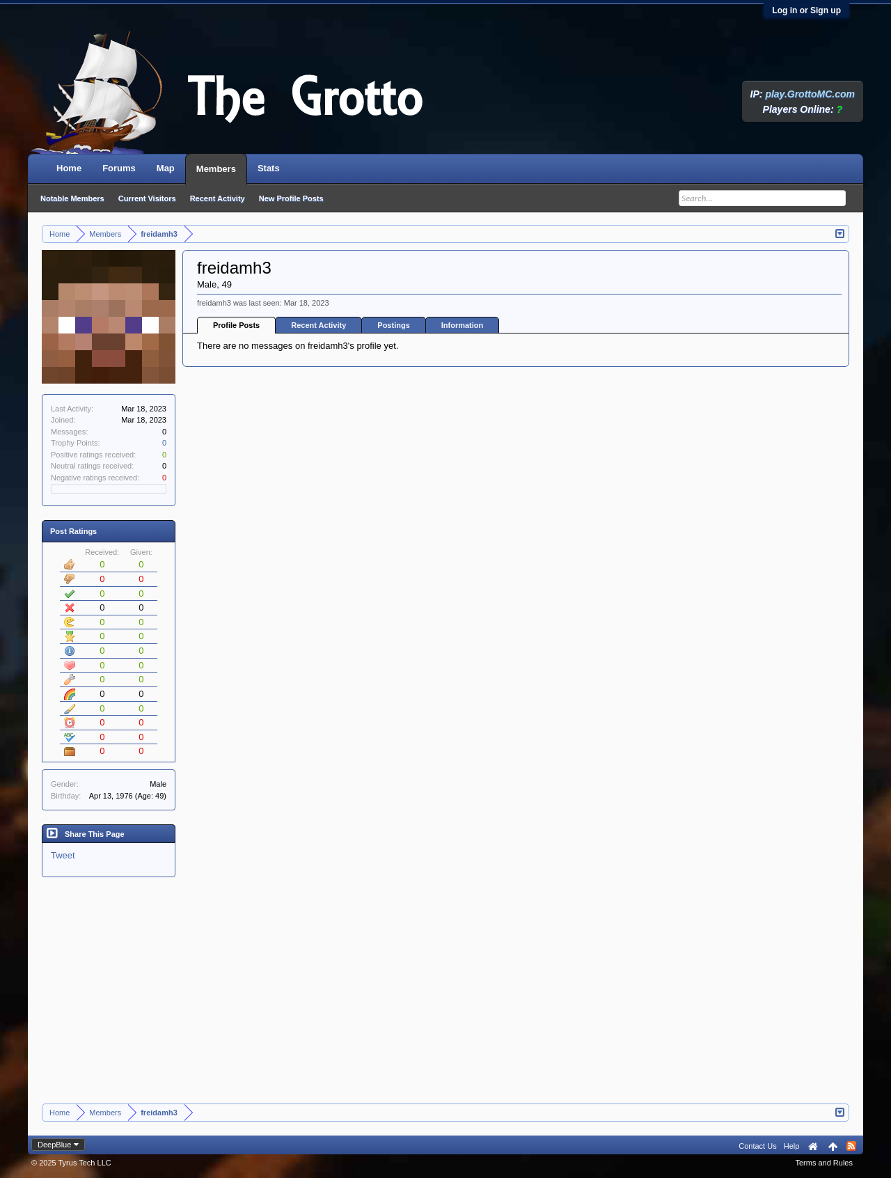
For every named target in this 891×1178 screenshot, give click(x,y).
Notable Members (72, 198)
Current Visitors (147, 198)
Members (216, 169)
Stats (269, 168)
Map (166, 168)
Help (792, 1146)
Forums (119, 168)
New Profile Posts (291, 198)
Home (68, 168)
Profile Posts (236, 325)
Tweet (63, 855)
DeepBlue (54, 1144)
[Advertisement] (445, 999)
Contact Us (757, 1146)
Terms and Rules (824, 1163)
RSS (851, 1146)
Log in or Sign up (806, 10)
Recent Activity (318, 325)
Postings (393, 325)
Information (462, 325)
